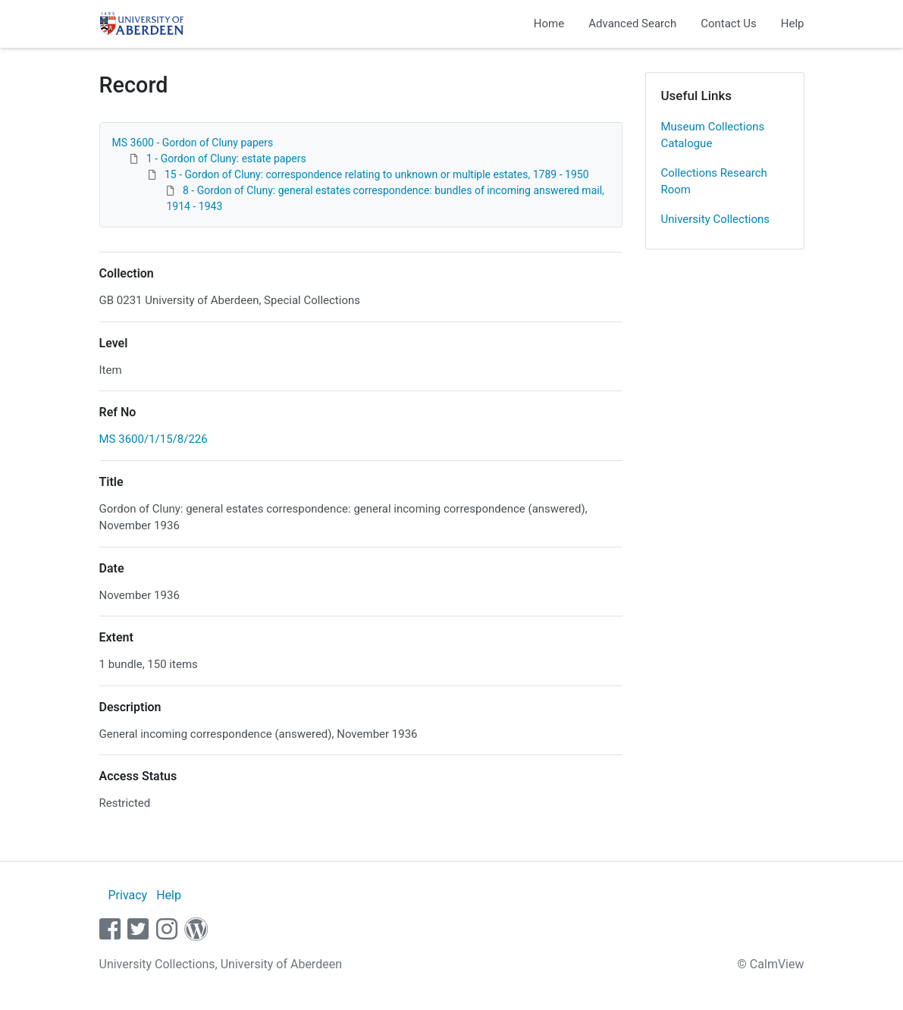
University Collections (715, 219)
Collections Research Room (714, 181)
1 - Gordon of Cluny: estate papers (226, 158)
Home (549, 23)
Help (792, 23)
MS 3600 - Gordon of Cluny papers (193, 142)
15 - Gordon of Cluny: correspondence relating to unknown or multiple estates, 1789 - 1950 (377, 174)
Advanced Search (632, 23)
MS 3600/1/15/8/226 (153, 439)
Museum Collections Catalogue (713, 135)
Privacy (127, 895)
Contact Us (729, 23)
